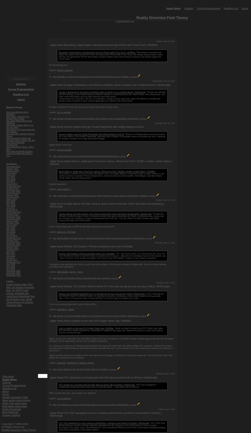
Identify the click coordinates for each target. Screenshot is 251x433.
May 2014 (10, 177)
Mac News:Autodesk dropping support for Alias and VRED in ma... (19, 153)
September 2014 (13, 186)
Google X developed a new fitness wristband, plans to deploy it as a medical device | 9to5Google (102, 92)
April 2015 (10, 201)
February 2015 (12, 197)
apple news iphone (19, 301)
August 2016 (11, 236)
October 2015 (12, 214)
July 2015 (10, 208)
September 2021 (13, 275)
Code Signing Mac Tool (19, 284)
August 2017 (11, 260)
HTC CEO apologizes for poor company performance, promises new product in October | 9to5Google (104, 423)
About (245, 8)
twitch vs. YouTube (66, 232)
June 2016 (11, 232)
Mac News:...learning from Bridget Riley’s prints (17, 117)
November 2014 (13, 190)
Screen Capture (11, 415)
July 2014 (10, 182)
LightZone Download (18, 296)
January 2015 (12, 195)
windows (61, 363)
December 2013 (13, 166)
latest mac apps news (14, 403)
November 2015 (13, 217)
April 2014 (10, 175)
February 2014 (12, 171)
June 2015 (11, 206)
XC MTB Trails (20, 290)
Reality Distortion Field (15, 397)
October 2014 (12, 188)
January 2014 (12, 169)
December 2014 (13, 193)
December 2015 (13, 219)
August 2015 (11, 210)
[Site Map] (8, 376)
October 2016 (12, 240)
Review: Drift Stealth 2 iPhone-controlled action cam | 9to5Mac (87, 254)
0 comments (133, 77)
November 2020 (13, 271)
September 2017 (13, 262)
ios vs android (64, 112)
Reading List (231, 8)
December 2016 (13, 245)
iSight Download (11, 409)
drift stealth (62, 272)
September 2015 (13, 212)
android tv (62, 309)
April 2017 (10, 251)
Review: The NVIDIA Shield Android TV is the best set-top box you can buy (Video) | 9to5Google (102, 294)
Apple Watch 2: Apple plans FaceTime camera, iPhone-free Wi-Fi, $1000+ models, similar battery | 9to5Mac (107, 171)
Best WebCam (10, 412)
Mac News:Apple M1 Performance (15, 144)
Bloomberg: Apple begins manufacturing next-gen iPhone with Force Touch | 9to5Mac (97, 52)
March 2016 (11, 225)
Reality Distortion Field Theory (19, 429)
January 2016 (12, 221)
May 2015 (10, 203)
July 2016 (10, 234)
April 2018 (10, 264)
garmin (72, 272)
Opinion (188, 8)
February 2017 (12, 249)
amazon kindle (64, 150)
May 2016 (10, 230)
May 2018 (10, 267)
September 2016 (13, 238)
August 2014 (11, 184)
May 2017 (10, 253)
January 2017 (12, 247)
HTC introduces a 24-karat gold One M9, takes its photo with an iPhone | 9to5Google (97, 385)
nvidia (71, 309)
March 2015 (11, 199)
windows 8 (72, 363)
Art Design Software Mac (19, 304)
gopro (80, 272)
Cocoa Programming (208, 8)
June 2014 (11, 180)
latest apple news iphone (16, 400)
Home (5, 394)
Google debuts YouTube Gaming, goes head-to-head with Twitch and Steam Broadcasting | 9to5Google (105, 214)
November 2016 (13, 243)
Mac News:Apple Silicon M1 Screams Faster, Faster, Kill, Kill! (20, 139)
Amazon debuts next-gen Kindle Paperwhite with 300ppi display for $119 (91, 134)
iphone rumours (65, 70)
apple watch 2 (64, 189)
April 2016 (10, 227)
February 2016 (12, 223)
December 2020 (13, 273)
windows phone (86, 363)
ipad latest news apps (14, 406)
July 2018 (10, 269)
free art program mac (20, 298)
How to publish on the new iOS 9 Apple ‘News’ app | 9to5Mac (86, 328)
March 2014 (11, 173)
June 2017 (11, 256)
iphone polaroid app (17, 293)
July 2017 (10, 258)
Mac (54, 77)
